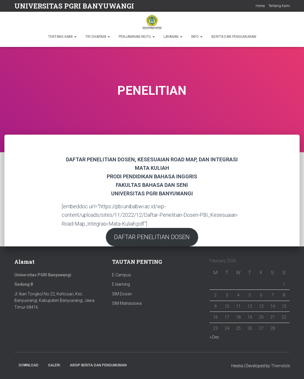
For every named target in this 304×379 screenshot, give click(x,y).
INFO (197, 37)
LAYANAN (173, 37)
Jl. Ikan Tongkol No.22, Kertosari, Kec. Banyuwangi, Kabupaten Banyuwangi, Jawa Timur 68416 (54, 300)
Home (260, 6)
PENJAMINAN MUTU (137, 37)
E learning (121, 284)
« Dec (214, 337)
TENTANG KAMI (62, 37)
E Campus (121, 275)
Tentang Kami (279, 6)
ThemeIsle (280, 365)
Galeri (54, 365)
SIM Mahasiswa (127, 303)
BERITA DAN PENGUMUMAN (233, 37)
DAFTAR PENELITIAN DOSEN (152, 237)
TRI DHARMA (97, 37)
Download (28, 365)
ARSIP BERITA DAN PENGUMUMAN (98, 365)
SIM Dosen (122, 294)
